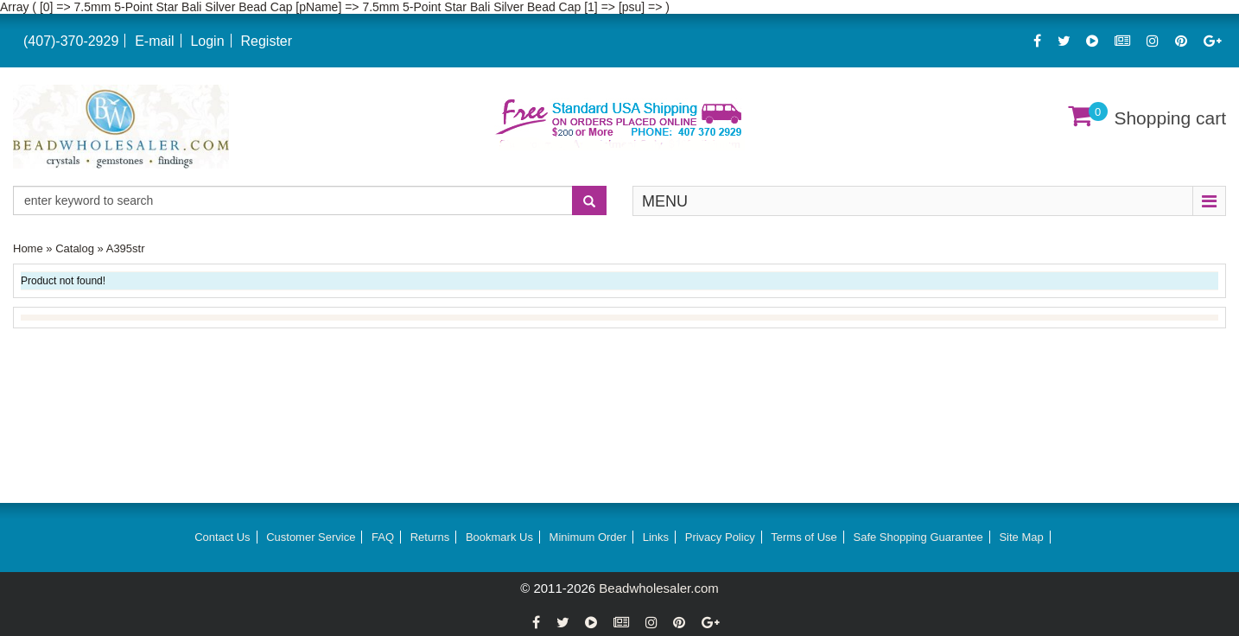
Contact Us (222, 537)
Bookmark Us (499, 537)
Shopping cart (1170, 118)
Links (656, 537)
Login (207, 41)
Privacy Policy (720, 537)
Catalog (74, 248)
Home (28, 248)
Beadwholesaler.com (658, 588)
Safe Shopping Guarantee (917, 537)
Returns (430, 537)
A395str (125, 248)
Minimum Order (588, 537)
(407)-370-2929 (70, 41)
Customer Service (310, 537)
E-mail (154, 41)
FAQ (383, 537)
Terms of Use (804, 537)
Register (266, 41)
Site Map (1021, 537)
